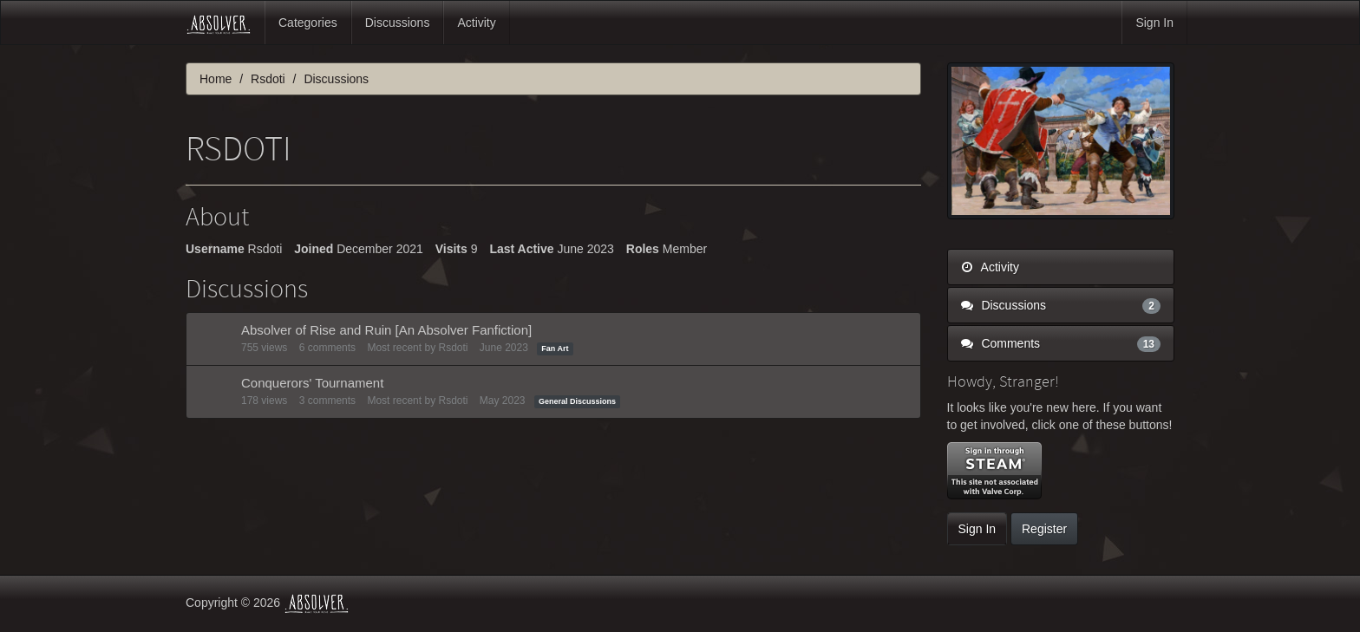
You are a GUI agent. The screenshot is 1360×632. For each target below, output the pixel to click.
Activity (476, 22)
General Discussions (577, 401)
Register (1044, 529)
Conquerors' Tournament (312, 382)
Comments (1061, 343)
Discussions (397, 22)
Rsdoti (453, 348)
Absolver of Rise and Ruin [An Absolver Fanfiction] (386, 330)
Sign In (1154, 22)
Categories (307, 22)
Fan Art (554, 348)
